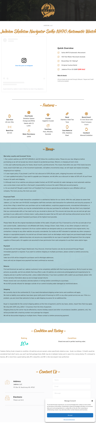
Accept (70, 415)
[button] (92, 401)
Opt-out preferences (69, 419)
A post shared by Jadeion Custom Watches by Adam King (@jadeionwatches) (26, 89)
